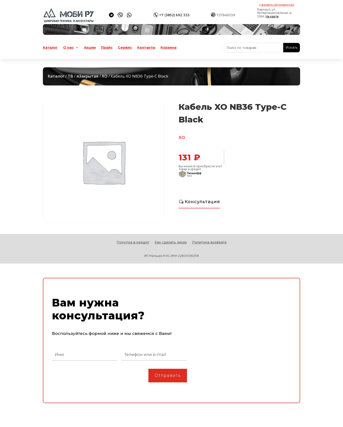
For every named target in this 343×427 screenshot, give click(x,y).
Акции (90, 48)
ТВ (70, 76)
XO (104, 76)
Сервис (125, 48)
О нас (68, 48)
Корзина (169, 48)
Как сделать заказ (171, 242)
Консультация (202, 201)
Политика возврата (209, 242)
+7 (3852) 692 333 (174, 15)
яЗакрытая (87, 76)
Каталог (50, 48)
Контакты (146, 48)
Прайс (107, 48)
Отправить (168, 375)
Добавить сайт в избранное (277, 5)
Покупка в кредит (133, 242)
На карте (272, 16)
